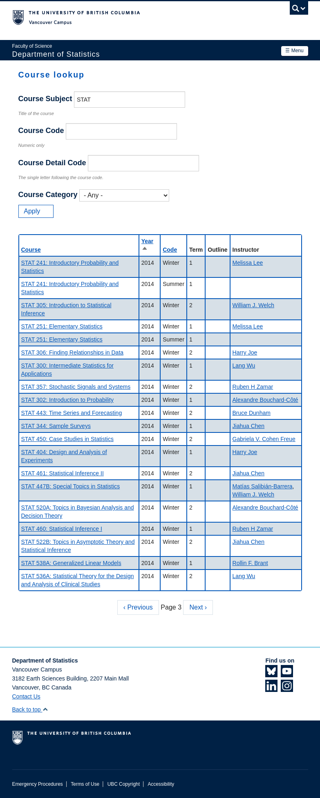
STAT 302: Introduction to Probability (67, 400)
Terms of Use (85, 784)
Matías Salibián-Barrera (263, 486)
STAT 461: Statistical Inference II (62, 473)
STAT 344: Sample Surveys (56, 426)
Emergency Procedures (37, 784)
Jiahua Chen (249, 426)
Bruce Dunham (252, 413)
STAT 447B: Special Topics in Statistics (70, 486)
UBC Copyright (123, 784)
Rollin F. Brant (250, 563)
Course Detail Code (52, 163)
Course (31, 249)
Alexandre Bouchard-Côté (265, 400)
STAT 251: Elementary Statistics (62, 326)
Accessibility (161, 784)
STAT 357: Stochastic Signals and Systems (76, 386)
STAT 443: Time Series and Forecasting (71, 413)
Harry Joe (245, 352)
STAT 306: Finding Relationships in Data (72, 352)
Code (170, 249)
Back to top (30, 709)
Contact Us (26, 696)
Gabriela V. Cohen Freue (264, 439)
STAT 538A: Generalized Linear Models (71, 563)
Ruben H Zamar (253, 386)
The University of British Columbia (138, 16)
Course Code (41, 130)
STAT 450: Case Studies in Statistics (67, 439)
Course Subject (45, 99)
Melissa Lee (248, 262)
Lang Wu (244, 365)
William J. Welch (253, 305)
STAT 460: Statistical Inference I (61, 528)
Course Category (48, 195)
